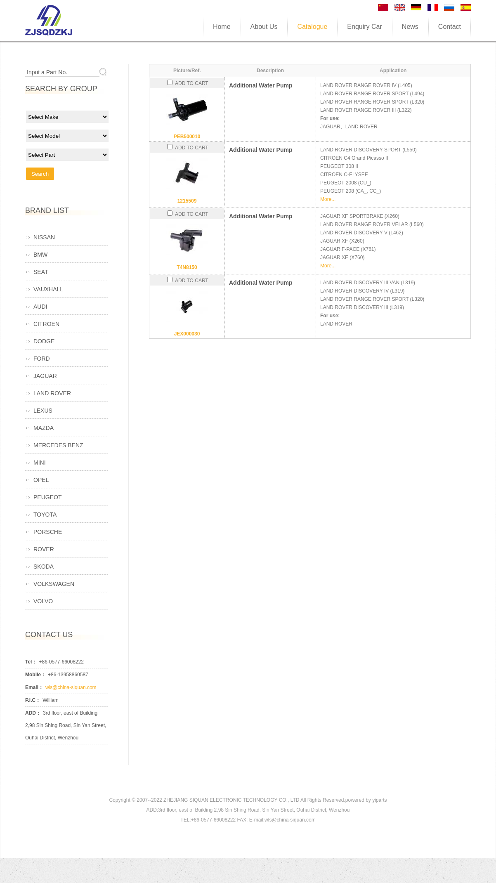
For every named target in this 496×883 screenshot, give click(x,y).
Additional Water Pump (260, 85)
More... (327, 199)
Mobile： (35, 675)
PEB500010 (187, 136)
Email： (34, 687)
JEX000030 (187, 334)
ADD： (33, 713)
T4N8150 (187, 267)
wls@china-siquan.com (71, 687)
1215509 (187, 201)
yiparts (379, 800)
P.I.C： (32, 700)
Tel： (31, 662)
